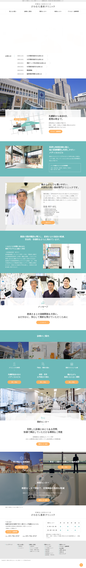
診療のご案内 (32, 544)
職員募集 (29, 70)
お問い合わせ (62, 550)
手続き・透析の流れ (34, 549)
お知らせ (61, 552)
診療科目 (32, 546)
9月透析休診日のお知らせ (35, 66)
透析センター (47, 544)
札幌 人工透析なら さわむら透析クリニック (14, 507)
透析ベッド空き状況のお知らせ (36, 63)
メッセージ (43, 322)
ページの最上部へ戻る (81, 565)
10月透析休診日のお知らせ (35, 59)
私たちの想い (21, 544)
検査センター (62, 544)
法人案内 (61, 548)
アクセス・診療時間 (55, 131)
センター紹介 (48, 546)
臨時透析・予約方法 (49, 554)
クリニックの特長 (34, 548)
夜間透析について (49, 553)
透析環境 (47, 551)
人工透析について (49, 548)
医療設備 (47, 549)
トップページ (9, 544)
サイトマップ (62, 553)
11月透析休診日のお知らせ (35, 56)
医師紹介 (21, 546)
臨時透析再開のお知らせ (34, 74)
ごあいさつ (48, 222)
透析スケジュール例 (34, 551)
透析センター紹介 (43, 444)
